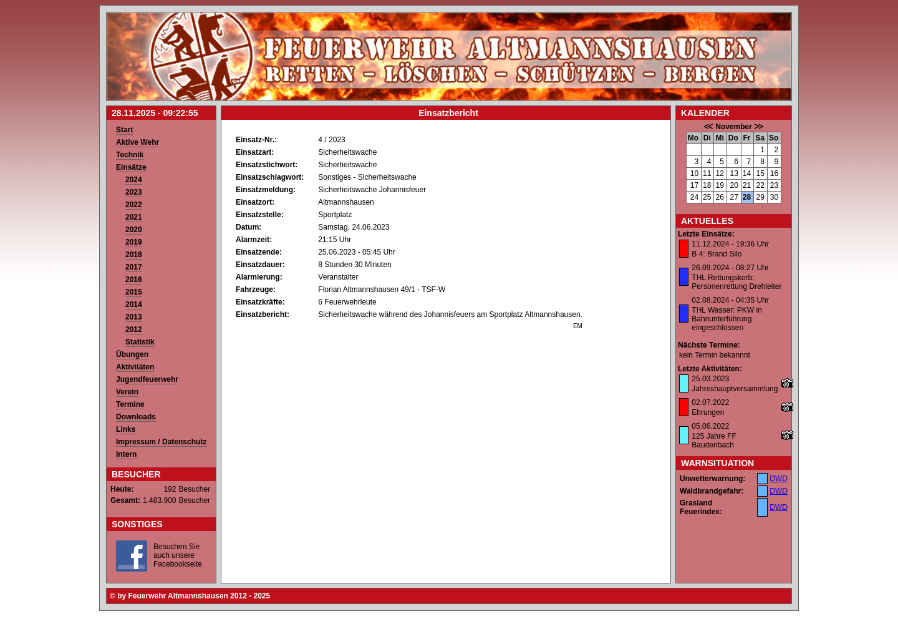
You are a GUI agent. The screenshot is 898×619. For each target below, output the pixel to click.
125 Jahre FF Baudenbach (714, 440)
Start (124, 129)
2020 (133, 229)
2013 (133, 317)
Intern (126, 454)
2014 (133, 304)
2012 (133, 329)
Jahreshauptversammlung (735, 388)
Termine (130, 404)
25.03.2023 (710, 378)
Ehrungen (708, 412)
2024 (133, 179)
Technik (129, 154)
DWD (779, 478)
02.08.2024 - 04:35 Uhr (730, 300)
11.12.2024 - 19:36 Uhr (730, 244)
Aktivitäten (135, 367)
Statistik (140, 342)
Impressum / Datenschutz (161, 441)
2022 (133, 204)
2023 (133, 192)
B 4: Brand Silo (716, 254)
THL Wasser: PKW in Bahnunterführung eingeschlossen (726, 319)
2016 (133, 279)
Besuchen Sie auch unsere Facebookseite (177, 555)
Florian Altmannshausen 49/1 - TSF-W (381, 289)
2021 (133, 217)
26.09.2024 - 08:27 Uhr (730, 267)
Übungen (132, 354)
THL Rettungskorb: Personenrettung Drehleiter (736, 282)
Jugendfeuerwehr (147, 379)
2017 (133, 267)
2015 (133, 292)
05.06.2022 (710, 426)
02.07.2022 (710, 402)
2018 (133, 254)
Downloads (136, 416)
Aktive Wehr (137, 142)
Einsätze (131, 167)
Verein (127, 391)
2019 (133, 242)
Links (125, 429)
